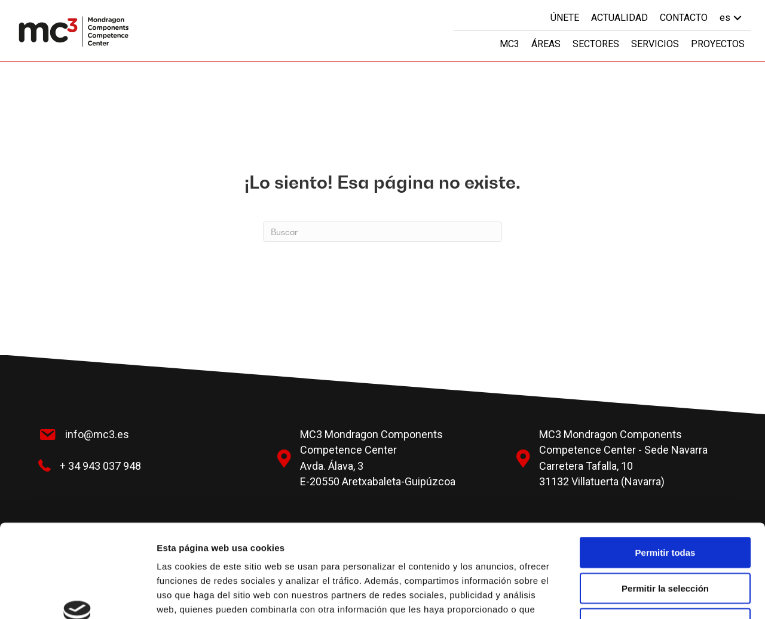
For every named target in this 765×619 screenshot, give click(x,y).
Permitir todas (665, 471)
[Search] (382, 231)
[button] (737, 17)
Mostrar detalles (647, 595)
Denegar (665, 542)
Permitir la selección (665, 507)
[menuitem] (732, 17)
